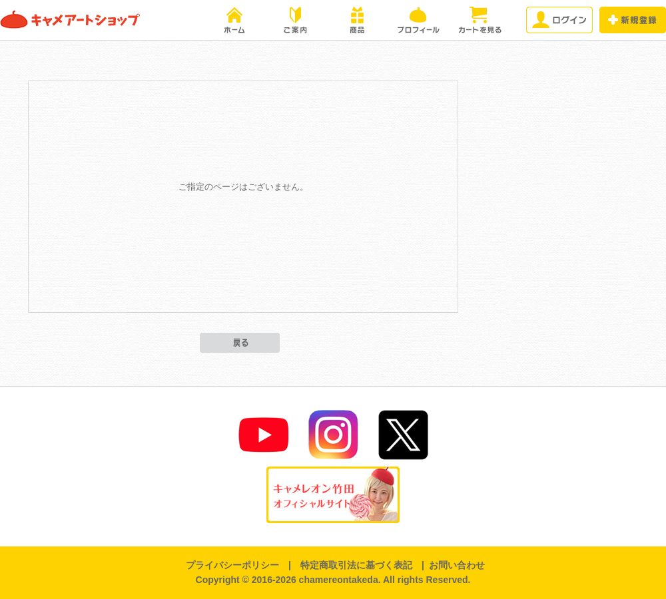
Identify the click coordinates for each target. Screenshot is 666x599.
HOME (234, 20)
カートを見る (479, 20)
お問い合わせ (457, 565)
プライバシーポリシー (232, 565)
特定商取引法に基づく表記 (356, 565)
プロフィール (418, 20)
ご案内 (295, 20)
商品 (357, 20)
